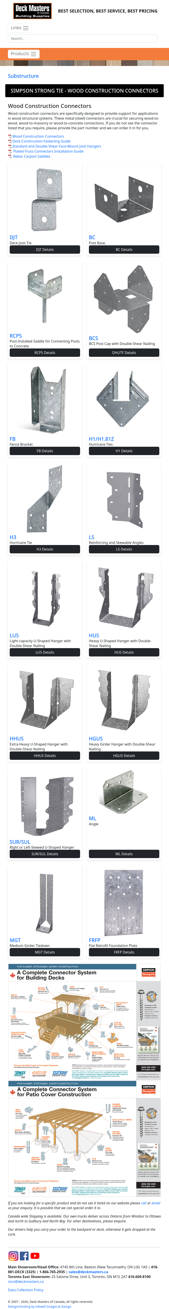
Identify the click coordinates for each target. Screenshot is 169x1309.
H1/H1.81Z (101, 439)
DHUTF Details (124, 352)
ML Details (124, 853)
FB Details (45, 450)
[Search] (83, 38)
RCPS (16, 335)
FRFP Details (124, 952)
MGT (15, 940)
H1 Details (124, 450)
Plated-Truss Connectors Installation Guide (48, 151)
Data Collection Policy (25, 1289)
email (156, 1203)
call (144, 1203)
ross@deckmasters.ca (26, 1281)
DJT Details (45, 249)
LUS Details (45, 652)
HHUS (17, 738)
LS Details (124, 549)
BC (92, 237)
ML (92, 818)
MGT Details (45, 952)
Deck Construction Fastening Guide (41, 141)
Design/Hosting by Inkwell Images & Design (39, 1306)
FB (13, 439)
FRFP (94, 940)
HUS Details (124, 652)
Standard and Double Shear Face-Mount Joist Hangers (56, 146)
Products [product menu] (24, 54)
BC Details (124, 249)
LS (91, 537)
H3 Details (45, 549)
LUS (14, 635)
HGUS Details (124, 755)
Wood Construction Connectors (38, 136)
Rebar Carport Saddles (31, 156)
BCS (93, 338)
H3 (13, 537)
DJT (14, 237)
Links (20, 28)
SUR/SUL (20, 842)
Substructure (23, 76)
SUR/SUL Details (45, 853)
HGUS (96, 738)
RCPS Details (45, 352)
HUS (94, 635)
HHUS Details (45, 755)
